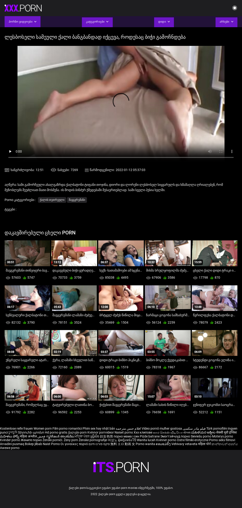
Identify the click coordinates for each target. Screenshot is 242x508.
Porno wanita (146, 444)
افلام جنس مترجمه (128, 428)
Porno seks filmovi (222, 440)
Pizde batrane (150, 436)
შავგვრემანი (77, 199)
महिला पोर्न (204, 444)
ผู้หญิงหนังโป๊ (127, 440)
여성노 (113, 440)
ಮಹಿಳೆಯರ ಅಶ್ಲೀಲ (203, 432)
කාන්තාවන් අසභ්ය (224, 444)
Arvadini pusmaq (12, 444)
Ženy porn (71, 440)
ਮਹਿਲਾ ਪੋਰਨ (82, 436)
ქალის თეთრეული (52, 199)
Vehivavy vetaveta (184, 444)
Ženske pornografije (93, 440)
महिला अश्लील (28, 436)
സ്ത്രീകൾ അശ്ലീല (60, 436)
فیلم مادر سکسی (194, 428)
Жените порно (32, 440)
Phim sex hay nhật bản (99, 428)
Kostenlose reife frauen (16, 428)
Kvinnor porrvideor (101, 432)
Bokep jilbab (33, 444)
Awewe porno (10, 448)
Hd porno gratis (56, 432)
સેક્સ (186, 432)
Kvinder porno (10, 440)
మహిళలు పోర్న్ (10, 436)
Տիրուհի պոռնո (31, 432)
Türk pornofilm (216, 428)
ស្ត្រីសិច (95, 436)
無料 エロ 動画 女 (122, 444)
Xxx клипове (143, 432)
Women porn (43, 428)
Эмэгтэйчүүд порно (175, 436)
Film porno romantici (67, 428)
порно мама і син (126, 436)
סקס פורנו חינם (99, 444)
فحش (41, 436)
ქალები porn (77, 432)
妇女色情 (107, 436)
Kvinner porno (166, 440)
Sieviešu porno (201, 436)
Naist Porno (51, 444)
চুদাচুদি (13, 432)
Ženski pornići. (53, 440)
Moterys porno (222, 436)
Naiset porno (124, 432)
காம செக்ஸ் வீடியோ (168, 432)
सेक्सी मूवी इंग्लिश (226, 432)
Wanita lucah (146, 440)
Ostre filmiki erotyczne (192, 440)
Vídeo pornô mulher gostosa (162, 428)
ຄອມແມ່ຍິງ (163, 444)
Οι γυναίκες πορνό (74, 444)
